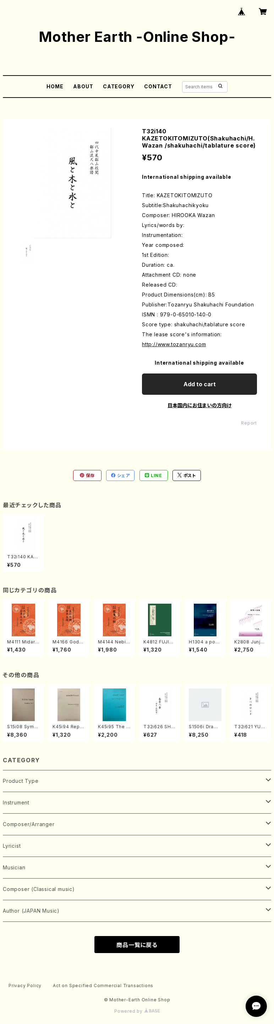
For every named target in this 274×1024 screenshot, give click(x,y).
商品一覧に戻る (137, 944)
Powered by (137, 1011)
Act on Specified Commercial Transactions (103, 985)
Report (249, 423)
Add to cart (199, 384)
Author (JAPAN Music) (31, 911)
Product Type (21, 781)
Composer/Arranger (29, 824)
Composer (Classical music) (39, 889)
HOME (54, 86)
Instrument (16, 802)
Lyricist (12, 846)
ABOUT (83, 86)
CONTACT (158, 86)
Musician (14, 867)
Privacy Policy (25, 985)
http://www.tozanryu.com (174, 344)
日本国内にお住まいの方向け (199, 405)
